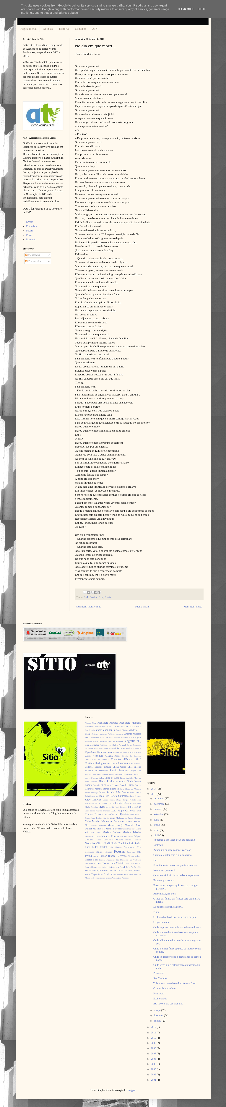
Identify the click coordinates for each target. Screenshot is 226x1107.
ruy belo (130, 863)
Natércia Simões (133, 840)
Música (119, 839)
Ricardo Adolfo (134, 856)
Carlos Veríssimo (99, 748)
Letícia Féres (122, 803)
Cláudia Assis (112, 756)
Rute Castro (102, 863)
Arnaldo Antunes (120, 737)
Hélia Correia (135, 785)
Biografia (129, 741)
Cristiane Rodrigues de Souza (101, 763)
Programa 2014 (134, 852)
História (64, 28)
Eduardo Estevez (103, 767)
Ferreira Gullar (97, 778)
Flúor (156, 912)
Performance (130, 847)
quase (95, 856)
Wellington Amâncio (120, 878)
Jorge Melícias (93, 799)
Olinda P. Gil (103, 843)
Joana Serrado (106, 792)
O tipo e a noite (161, 922)
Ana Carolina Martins (117, 726)
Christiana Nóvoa (133, 752)
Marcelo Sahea (99, 829)
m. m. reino (109, 818)
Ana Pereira (90, 730)
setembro (159, 814)
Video (93, 878)
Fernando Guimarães (124, 774)
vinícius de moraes (104, 878)
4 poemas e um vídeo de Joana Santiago (174, 839)
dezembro (159, 798)
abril (156, 835)
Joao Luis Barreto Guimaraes (114, 796)
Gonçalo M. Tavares (102, 785)
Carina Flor (105, 745)
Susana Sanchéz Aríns (112, 870)
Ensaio (29, 222)
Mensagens (32, 255)
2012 (154, 1027)
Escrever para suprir (163, 880)
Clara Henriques (94, 755)
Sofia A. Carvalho (133, 867)
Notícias (48, 28)
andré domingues (105, 730)
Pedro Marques (115, 847)
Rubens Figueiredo (107, 860)
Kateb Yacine (108, 803)
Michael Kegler (127, 836)
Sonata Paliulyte (93, 870)
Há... (155, 860)
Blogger (131, 1090)
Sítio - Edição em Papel (113, 867)
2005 (154, 1064)
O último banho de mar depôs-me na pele (174, 917)
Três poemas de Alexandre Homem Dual (174, 983)
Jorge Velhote (129, 800)
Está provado (160, 998)
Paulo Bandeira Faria (93, 597)
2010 (154, 1037)
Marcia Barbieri (113, 828)
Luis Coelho (134, 806)
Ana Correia (135, 726)
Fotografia (120, 781)
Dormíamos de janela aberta (168, 906)
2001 (154, 1079)
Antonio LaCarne (99, 734)
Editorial (89, 767)
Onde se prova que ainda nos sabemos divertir (177, 927)
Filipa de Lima (112, 778)
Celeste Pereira (119, 752)
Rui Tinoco (90, 863)
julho (157, 819)
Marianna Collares (92, 836)
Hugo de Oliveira (133, 789)
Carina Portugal (119, 745)
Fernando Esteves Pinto (103, 774)
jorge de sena (135, 796)
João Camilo (135, 792)
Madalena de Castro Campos (128, 818)
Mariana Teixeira (132, 832)
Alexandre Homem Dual (95, 726)
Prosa (29, 235)
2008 (154, 1048)
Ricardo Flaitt (91, 859)
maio (157, 830)
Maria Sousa (96, 832)
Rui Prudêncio (135, 860)
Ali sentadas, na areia (164, 893)
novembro (159, 804)
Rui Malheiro (122, 860)
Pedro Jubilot (99, 847)
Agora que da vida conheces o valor (172, 850)
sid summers (95, 867)
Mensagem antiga (193, 606)
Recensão (31, 239)
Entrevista (31, 226)
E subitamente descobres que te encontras (175, 865)
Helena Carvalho (120, 785)
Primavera (158, 973)
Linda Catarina (91, 807)
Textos (87, 874)
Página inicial (28, 28)
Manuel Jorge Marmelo (121, 825)
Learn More (186, 9)
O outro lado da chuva (164, 988)
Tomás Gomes (117, 874)
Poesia (108, 597)
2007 (154, 1053)
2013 (154, 794)
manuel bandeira (98, 825)
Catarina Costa (104, 752)
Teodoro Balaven (133, 870)
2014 (154, 788)
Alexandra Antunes (107, 722)
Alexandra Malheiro (130, 722)
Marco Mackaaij (128, 829)
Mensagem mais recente (88, 606)
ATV (95, 28)
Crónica (123, 763)
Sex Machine (160, 978)
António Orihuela (115, 734)
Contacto (80, 28)
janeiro (158, 1020)
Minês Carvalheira (104, 840)
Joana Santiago (91, 792)
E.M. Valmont (135, 763)
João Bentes (122, 792)
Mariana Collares (112, 832)
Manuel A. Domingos (112, 821)
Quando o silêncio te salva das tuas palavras (176, 875)
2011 (154, 1032)
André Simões (122, 730)
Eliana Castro (119, 767)
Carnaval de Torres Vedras (119, 748)
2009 (154, 1043)
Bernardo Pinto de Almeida (111, 741)
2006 (154, 1058)
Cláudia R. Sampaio (131, 756)
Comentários (33, 261)
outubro (158, 809)
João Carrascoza (91, 796)
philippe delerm (104, 852)
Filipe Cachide (126, 778)
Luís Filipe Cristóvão (123, 810)
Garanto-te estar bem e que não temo (172, 855)
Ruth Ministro (117, 863)
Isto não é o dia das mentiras (168, 1003)
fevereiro (159, 1015)
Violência (158, 845)
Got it (202, 9)
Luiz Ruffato (97, 818)
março (157, 1010)
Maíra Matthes (92, 821)
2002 (154, 1074)
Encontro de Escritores (96, 770)
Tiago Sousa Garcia (100, 874)
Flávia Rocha (106, 781)
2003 (154, 1069)
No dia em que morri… (165, 870)
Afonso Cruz (90, 723)
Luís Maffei (108, 814)
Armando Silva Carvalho (102, 737)
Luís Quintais (122, 814)
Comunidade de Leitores (97, 759)
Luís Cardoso (121, 807)
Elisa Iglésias (134, 767)
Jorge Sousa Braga (112, 800)
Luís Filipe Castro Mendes (97, 811)
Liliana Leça (135, 803)
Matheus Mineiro (110, 836)
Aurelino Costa (91, 741)
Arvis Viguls (135, 737)
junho (157, 825)
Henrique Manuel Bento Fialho (100, 788)
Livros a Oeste (107, 806)
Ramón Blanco (108, 856)
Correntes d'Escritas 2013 (126, 759)
